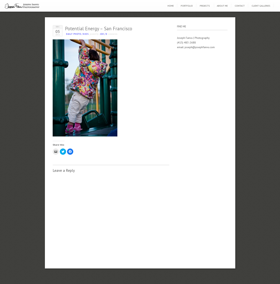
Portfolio (187, 5)
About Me (222, 5)
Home (170, 5)
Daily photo (73, 34)
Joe (102, 34)
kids (86, 34)
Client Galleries (261, 5)
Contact (240, 5)
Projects (205, 5)
